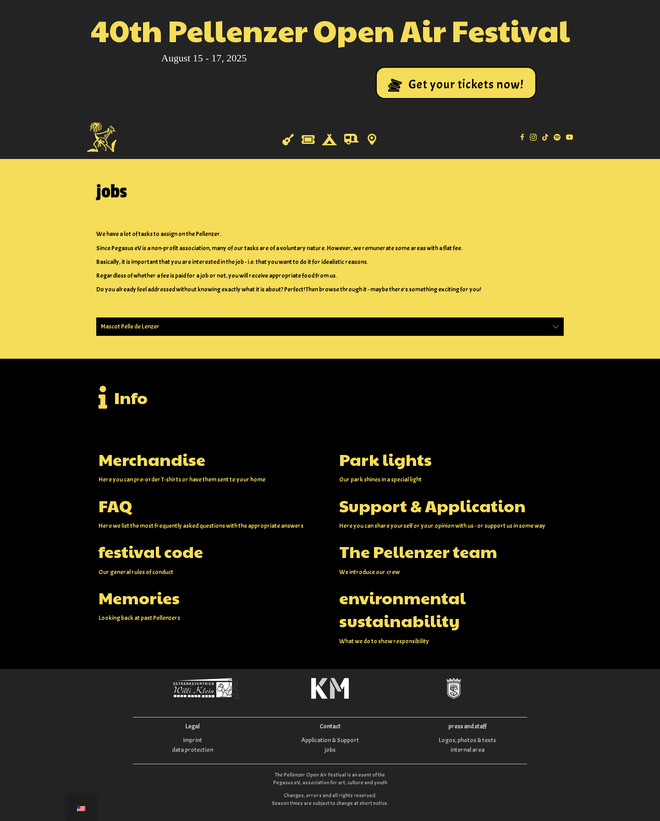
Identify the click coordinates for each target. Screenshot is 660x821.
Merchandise (152, 459)
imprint (192, 740)
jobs (330, 750)
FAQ (115, 505)
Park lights (385, 459)
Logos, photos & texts (467, 740)
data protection (192, 750)
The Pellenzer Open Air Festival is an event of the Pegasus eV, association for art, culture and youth (330, 778)
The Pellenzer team (418, 551)
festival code (151, 551)
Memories (139, 597)
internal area (467, 750)
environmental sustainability (402, 609)
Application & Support (330, 740)
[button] (456, 83)
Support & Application (432, 505)
